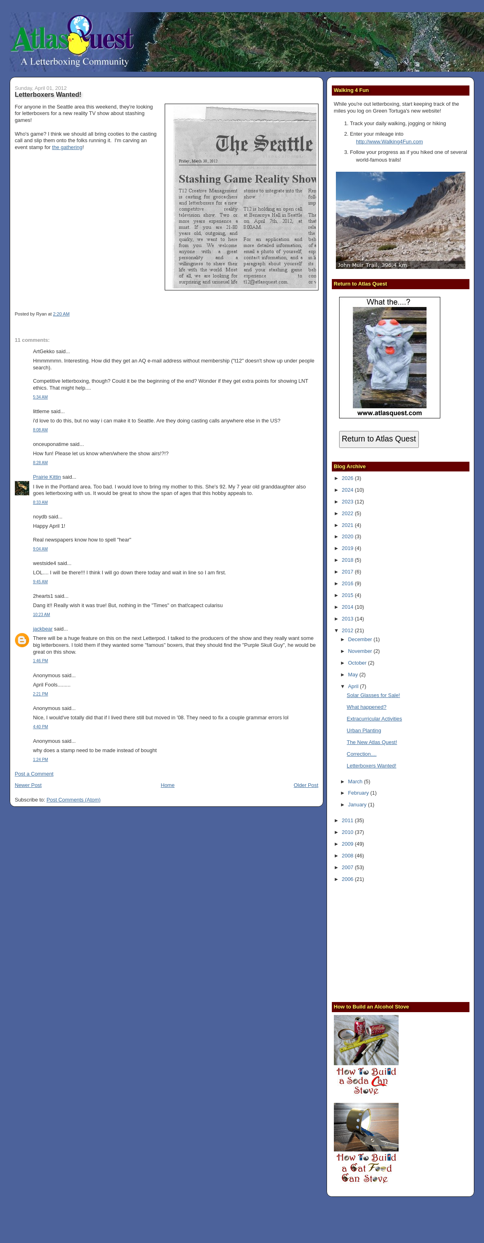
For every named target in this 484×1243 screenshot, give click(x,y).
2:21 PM (40, 694)
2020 (348, 536)
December (361, 639)
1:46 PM (40, 661)
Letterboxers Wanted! (48, 94)
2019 (348, 548)
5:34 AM (40, 397)
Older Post (306, 785)
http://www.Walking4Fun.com (389, 142)
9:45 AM (40, 582)
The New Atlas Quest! (372, 742)
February (359, 793)
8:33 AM (40, 502)
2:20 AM (61, 313)
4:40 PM (40, 727)
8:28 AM (40, 463)
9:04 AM (40, 549)
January (358, 805)
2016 (348, 583)
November (361, 651)
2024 (348, 490)
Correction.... (362, 754)
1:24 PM (40, 759)
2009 (348, 844)
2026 (348, 478)
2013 (348, 619)
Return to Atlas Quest (379, 439)
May (353, 675)
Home (167, 785)
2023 (348, 502)
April (354, 686)
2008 (348, 856)
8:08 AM (40, 430)
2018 (348, 560)
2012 (348, 630)
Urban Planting (364, 730)
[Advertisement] (384, 941)
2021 (348, 525)
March (356, 781)
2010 (348, 832)
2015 (348, 595)
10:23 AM (41, 614)
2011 (348, 820)
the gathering (67, 147)
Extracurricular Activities (374, 719)
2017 (348, 572)
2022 (348, 513)
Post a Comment (34, 774)
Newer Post (28, 785)
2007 (348, 867)
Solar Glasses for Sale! (373, 695)
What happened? (366, 707)
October (358, 663)
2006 (348, 879)
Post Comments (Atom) (74, 800)
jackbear (43, 629)
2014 (348, 607)
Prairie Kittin (47, 477)
